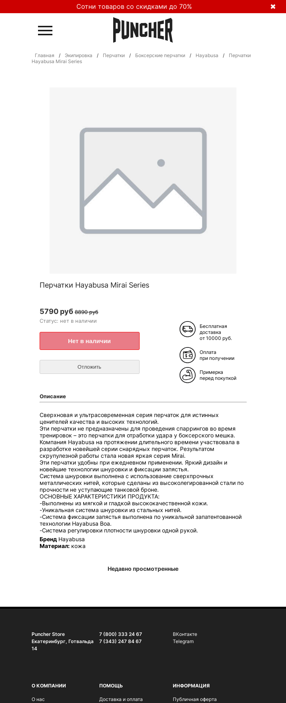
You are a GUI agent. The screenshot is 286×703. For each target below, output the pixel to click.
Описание (53, 396)
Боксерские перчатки (160, 55)
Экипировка (78, 55)
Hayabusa (207, 55)
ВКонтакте (185, 634)
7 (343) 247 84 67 (120, 641)
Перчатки (114, 55)
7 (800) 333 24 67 (120, 634)
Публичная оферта (195, 699)
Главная (44, 55)
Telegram (183, 641)
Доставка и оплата (121, 699)
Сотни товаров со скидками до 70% (134, 6)
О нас (38, 699)
